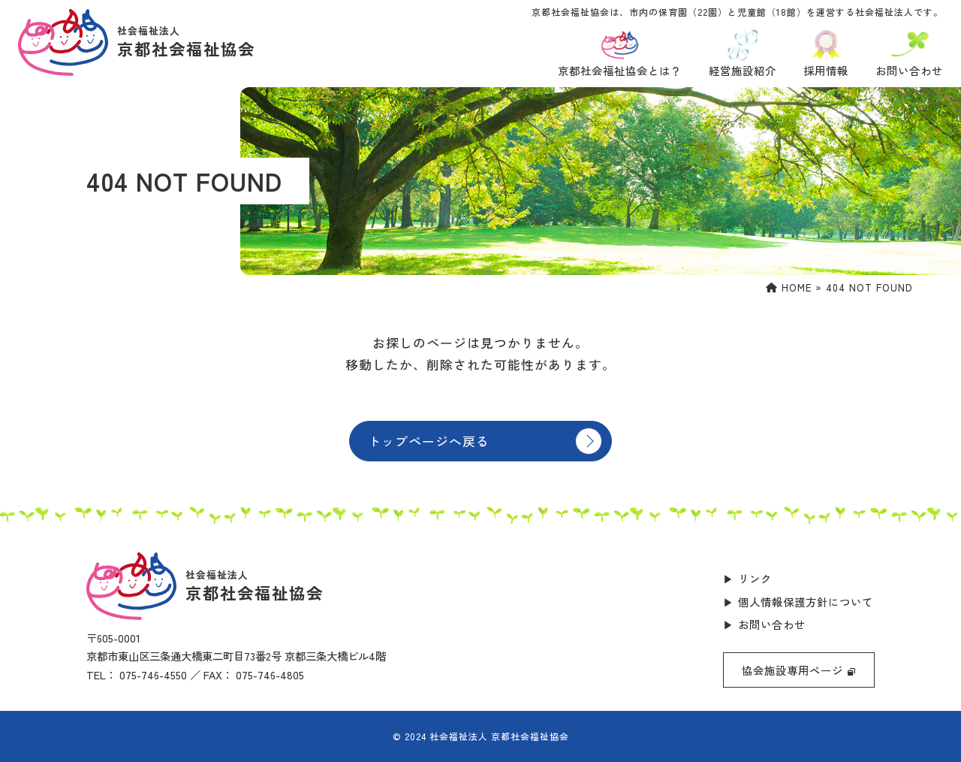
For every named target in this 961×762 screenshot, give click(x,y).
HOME (789, 287)
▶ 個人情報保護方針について (798, 601)
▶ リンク (747, 578)
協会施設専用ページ (799, 670)
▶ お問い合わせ (764, 624)
